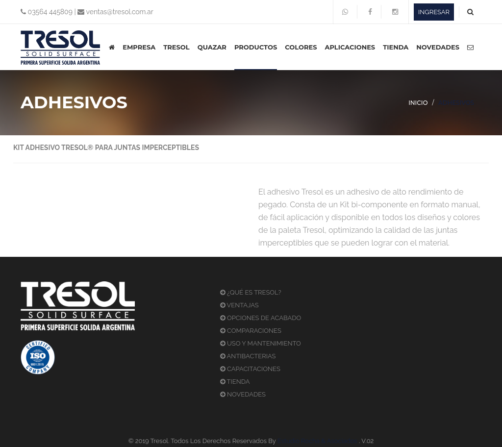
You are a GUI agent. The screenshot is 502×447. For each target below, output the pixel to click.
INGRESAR (434, 12)
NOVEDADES (437, 47)
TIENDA (395, 47)
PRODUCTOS (255, 47)
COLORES (301, 47)
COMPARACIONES (250, 330)
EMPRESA (139, 47)
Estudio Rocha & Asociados (317, 441)
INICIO (418, 102)
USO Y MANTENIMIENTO (260, 343)
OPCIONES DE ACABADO (260, 318)
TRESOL (176, 47)
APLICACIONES (350, 47)
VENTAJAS (239, 305)
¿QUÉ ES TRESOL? (250, 292)
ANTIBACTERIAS (248, 356)
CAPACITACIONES (250, 368)
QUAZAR (212, 47)
